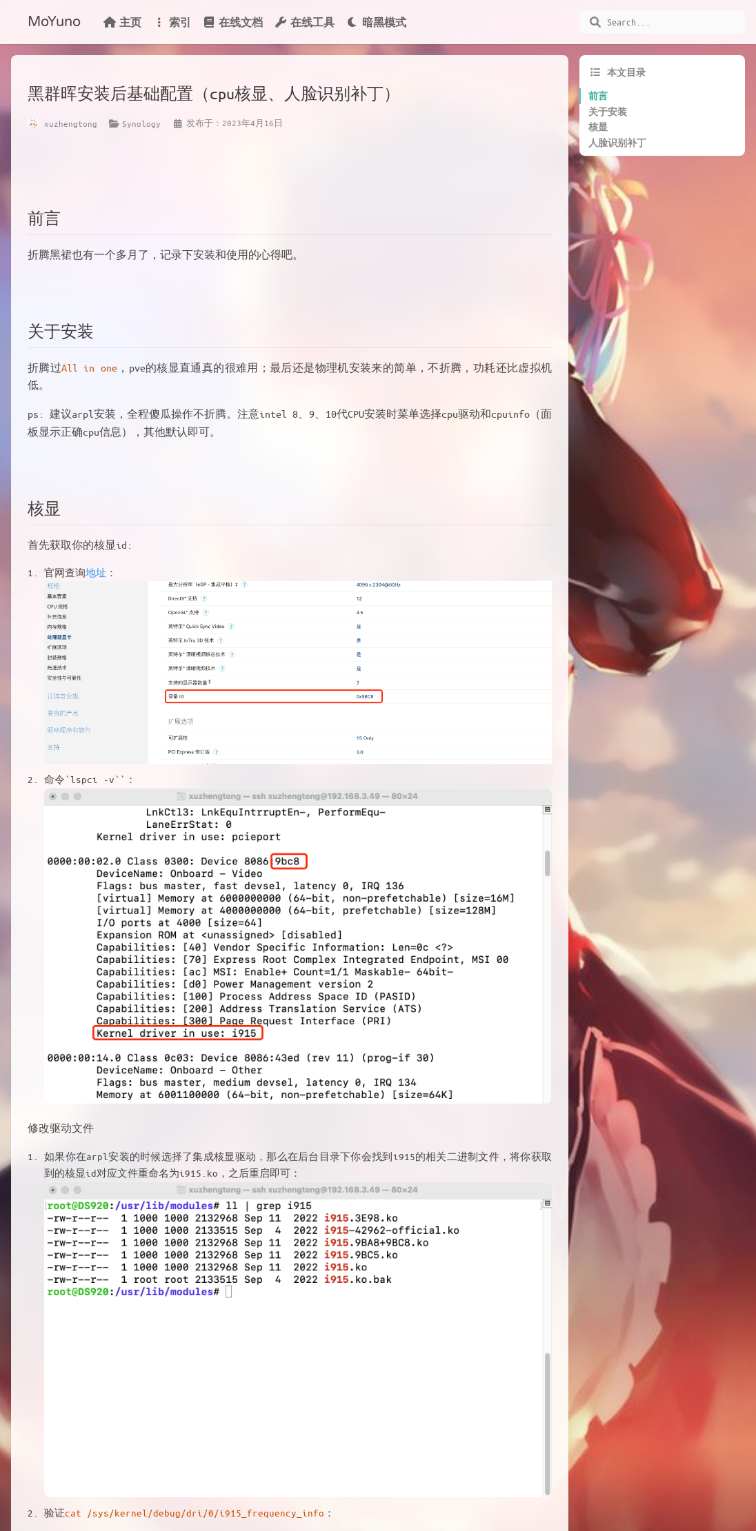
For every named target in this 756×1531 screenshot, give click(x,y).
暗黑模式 (376, 22)
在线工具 (304, 22)
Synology (141, 123)
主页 (122, 22)
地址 (96, 572)
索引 (171, 22)
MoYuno (54, 22)
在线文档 (232, 22)
